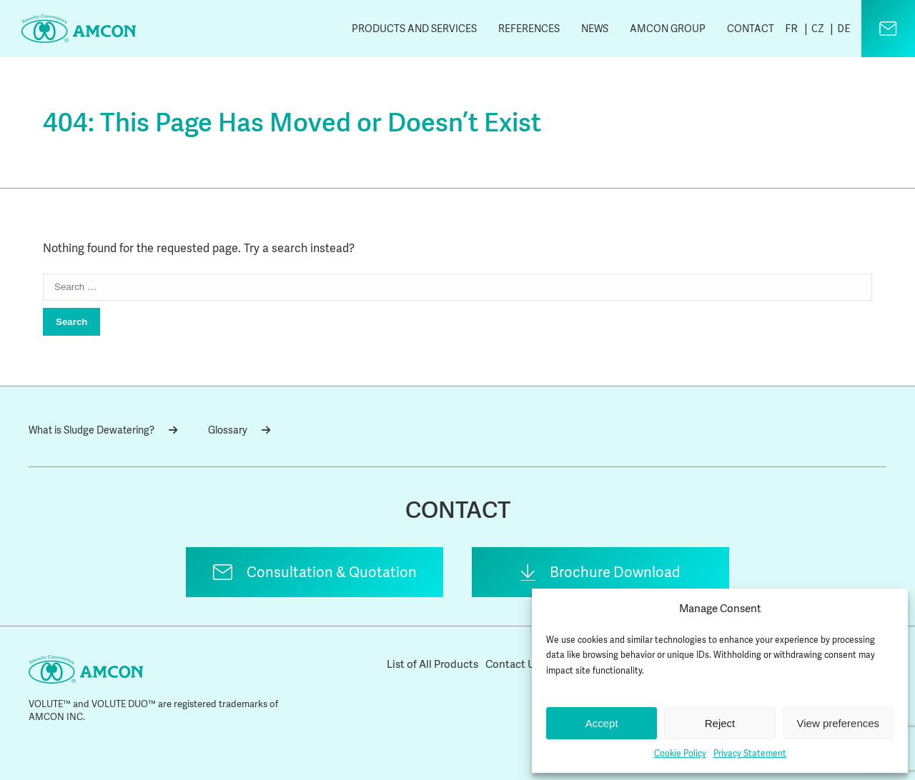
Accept (601, 723)
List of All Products (432, 664)
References (529, 28)
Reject (720, 723)
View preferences (838, 723)
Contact (750, 28)
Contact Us (512, 664)
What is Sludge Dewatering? (103, 430)
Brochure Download (615, 572)
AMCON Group (668, 28)
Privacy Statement (749, 753)
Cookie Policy (680, 753)
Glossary (239, 430)
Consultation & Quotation (332, 572)
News (594, 28)
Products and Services (414, 28)
